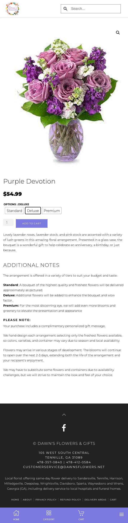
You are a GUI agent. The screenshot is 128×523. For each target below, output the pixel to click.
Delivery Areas (95, 499)
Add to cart (31, 223)
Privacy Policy (46, 499)
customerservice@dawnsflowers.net (64, 467)
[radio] (14, 210)
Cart (113, 499)
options (10, 204)
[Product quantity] (8, 222)
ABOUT (27, 499)
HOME (15, 499)
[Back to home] (11, 8)
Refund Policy (70, 499)
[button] (121, 514)
